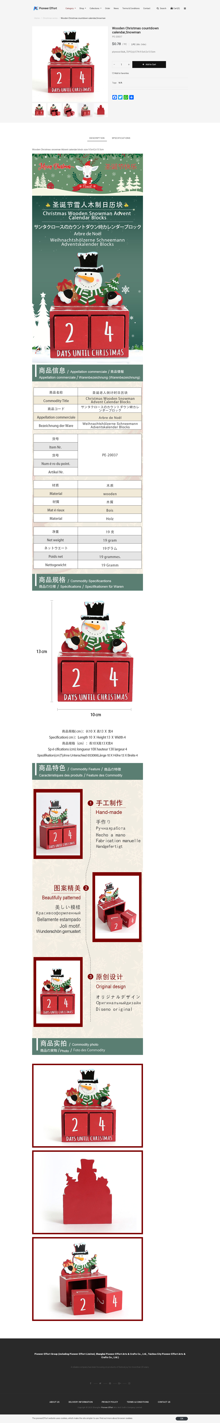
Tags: (114, 83)
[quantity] (121, 64)
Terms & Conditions (131, 8)
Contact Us (164, 1402)
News (116, 8)
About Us (55, 1402)
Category (70, 8)
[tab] (97, 138)
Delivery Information (81, 1402)
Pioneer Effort (107, 1407)
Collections (95, 8)
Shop (81, 8)
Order (107, 8)
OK (181, 1418)
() (175, 8)
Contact (146, 8)
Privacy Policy (110, 1402)
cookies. (129, 1418)
